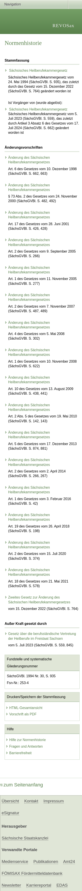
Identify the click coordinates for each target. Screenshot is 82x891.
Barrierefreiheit (18, 753)
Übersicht (10, 801)
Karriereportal (38, 885)
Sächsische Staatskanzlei (25, 838)
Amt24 (69, 861)
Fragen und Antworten (24, 746)
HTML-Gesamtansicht (24, 708)
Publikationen (45, 861)
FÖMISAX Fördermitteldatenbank (32, 873)
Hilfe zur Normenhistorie (26, 740)
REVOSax (63, 25)
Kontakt (31, 801)
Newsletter (11, 885)
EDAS (62, 885)
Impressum (54, 801)
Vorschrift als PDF (21, 714)
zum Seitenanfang (21, 785)
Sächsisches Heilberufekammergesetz (36, 70)
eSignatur (10, 813)
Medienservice (15, 861)
